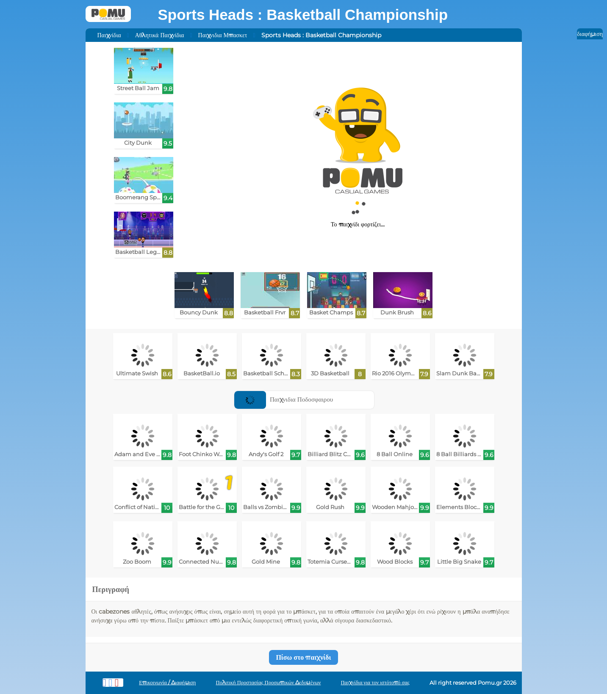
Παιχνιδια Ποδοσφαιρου (283, 399)
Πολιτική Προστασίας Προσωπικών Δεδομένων (268, 682)
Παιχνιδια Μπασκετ (222, 35)
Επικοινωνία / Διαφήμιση (167, 682)
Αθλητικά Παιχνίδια (159, 35)
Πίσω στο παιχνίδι (303, 657)
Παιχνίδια (109, 35)
